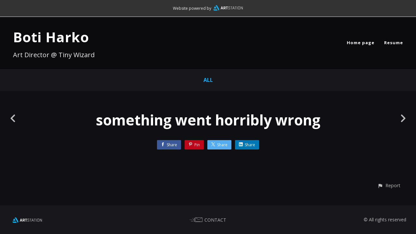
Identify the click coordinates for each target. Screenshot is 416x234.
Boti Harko (51, 37)
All (208, 80)
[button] (389, 185)
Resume (393, 43)
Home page (360, 43)
